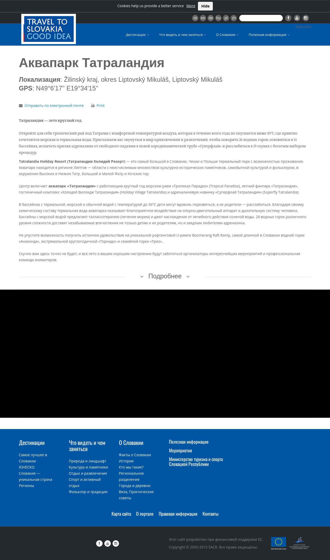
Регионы (26, 485)
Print (101, 105)
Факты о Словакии (135, 454)
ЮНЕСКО (27, 467)
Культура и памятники (88, 467)
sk (195, 17)
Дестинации (138, 34)
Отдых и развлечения (88, 473)
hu (218, 17)
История (126, 461)
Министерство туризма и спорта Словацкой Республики (196, 461)
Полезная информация (270, 34)
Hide (205, 6)
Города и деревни (135, 485)
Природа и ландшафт (87, 461)
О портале (145, 513)
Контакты (210, 513)
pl (226, 17)
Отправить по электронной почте (54, 105)
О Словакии (227, 34)
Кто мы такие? (131, 467)
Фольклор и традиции (88, 491)
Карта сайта (121, 513)
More (190, 5)
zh (234, 17)
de (211, 17)
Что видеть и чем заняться (183, 34)
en (203, 17)
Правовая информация (178, 513)
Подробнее (165, 276)
